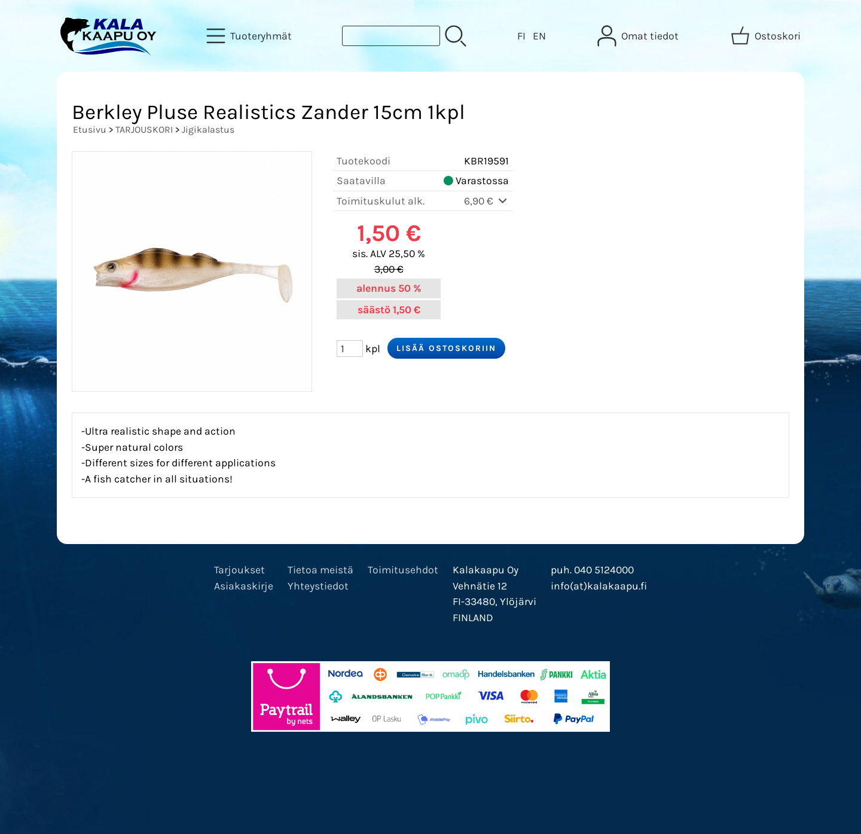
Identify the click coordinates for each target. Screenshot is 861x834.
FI (521, 36)
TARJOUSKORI (144, 129)
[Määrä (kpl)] (350, 348)
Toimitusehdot (403, 570)
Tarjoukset (239, 570)
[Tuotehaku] (391, 36)
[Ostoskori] (766, 36)
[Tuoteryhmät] (250, 36)
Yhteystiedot (318, 586)
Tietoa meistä (320, 570)
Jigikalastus (208, 129)
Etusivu (89, 129)
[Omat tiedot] (639, 36)
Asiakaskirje (243, 586)
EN (539, 36)
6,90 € (486, 201)
